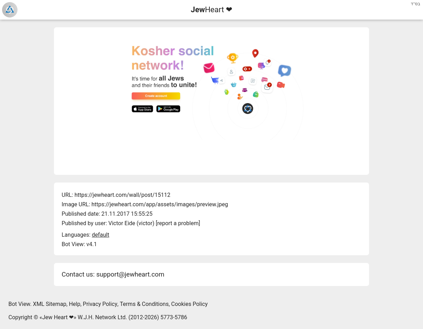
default (100, 234)
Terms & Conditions (144, 304)
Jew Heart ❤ (58, 317)
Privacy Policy (100, 304)
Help (75, 304)
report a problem (178, 223)
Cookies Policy (189, 304)
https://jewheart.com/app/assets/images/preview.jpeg (159, 204)
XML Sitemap (49, 304)
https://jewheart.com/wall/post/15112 (123, 195)
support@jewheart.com (130, 274)
